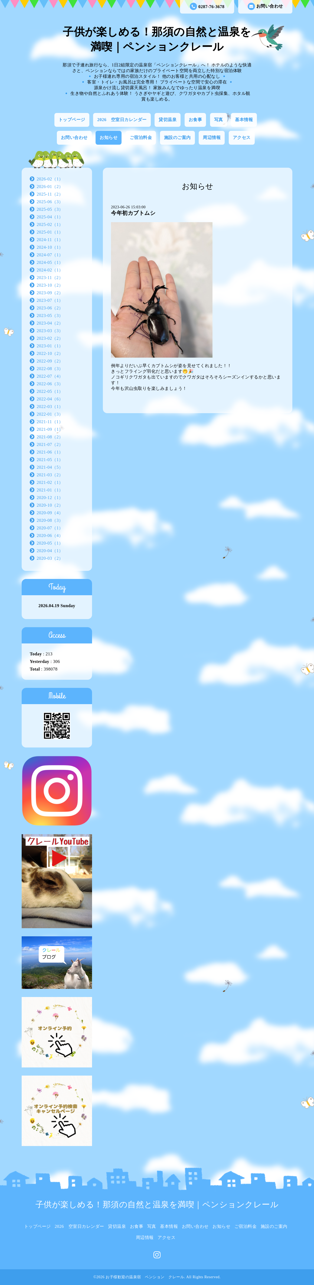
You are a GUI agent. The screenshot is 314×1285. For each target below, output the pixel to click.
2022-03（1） (50, 406)
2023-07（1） (50, 300)
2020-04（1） (50, 550)
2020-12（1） (50, 497)
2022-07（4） (50, 376)
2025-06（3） (50, 201)
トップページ (71, 119)
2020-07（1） (50, 528)
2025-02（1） (50, 224)
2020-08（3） (50, 520)
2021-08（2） (50, 437)
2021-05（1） (50, 459)
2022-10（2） (50, 353)
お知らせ (108, 137)
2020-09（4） (50, 512)
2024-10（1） (50, 247)
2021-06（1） (50, 452)
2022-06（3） (50, 383)
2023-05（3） (50, 315)
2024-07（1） (50, 255)
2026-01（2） (50, 186)
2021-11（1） (50, 421)
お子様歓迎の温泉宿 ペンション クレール (145, 1277)
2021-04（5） (50, 467)
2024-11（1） (50, 239)
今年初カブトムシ (133, 213)
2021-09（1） (50, 429)
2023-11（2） (50, 277)
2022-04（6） (50, 399)
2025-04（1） (50, 217)
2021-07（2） (50, 444)
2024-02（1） (50, 270)
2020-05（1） (50, 543)
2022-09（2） (50, 361)
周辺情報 (212, 137)
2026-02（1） (50, 179)
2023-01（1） (50, 346)
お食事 (195, 119)
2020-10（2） (50, 505)
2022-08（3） (50, 368)
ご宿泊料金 (141, 137)
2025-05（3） (50, 209)
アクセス (242, 137)
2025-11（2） (50, 194)
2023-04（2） (50, 323)
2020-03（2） (50, 558)
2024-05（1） (50, 262)
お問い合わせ (265, 6)
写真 (218, 119)
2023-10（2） (50, 285)
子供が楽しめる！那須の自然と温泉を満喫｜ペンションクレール (157, 1204)
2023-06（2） (50, 308)
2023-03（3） (50, 330)
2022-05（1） (50, 391)
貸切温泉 (167, 119)
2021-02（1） (50, 482)
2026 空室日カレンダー (122, 119)
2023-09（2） (50, 292)
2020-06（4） (50, 535)
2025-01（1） (50, 232)
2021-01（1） (50, 490)
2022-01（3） (50, 414)
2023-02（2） (50, 338)
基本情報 (244, 119)
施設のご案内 (177, 137)
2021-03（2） (50, 474)
